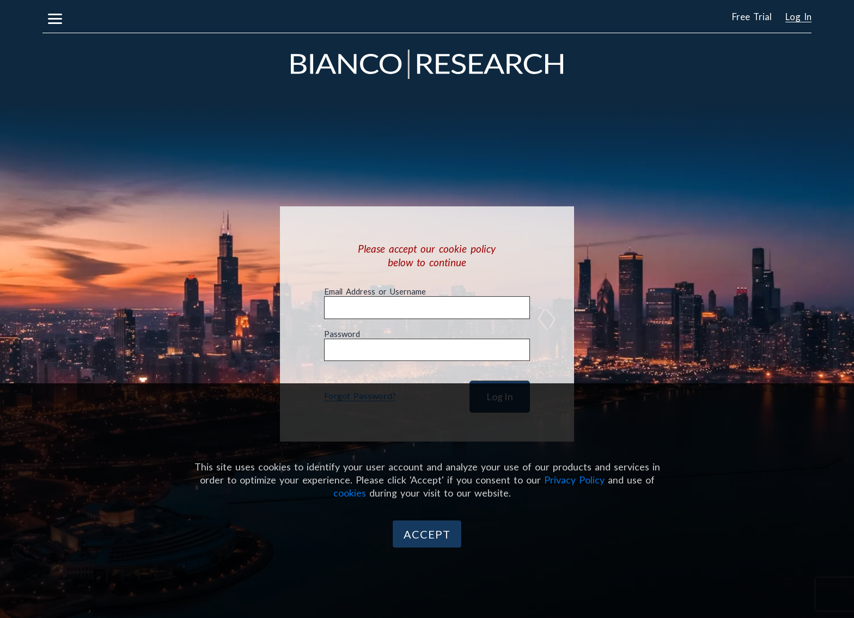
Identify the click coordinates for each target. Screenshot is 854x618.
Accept (427, 534)
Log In (798, 16)
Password (342, 334)
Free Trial (752, 16)
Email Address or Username (375, 291)
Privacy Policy (574, 479)
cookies (349, 492)
